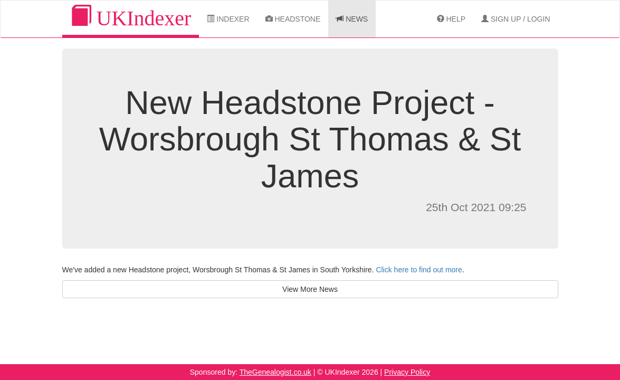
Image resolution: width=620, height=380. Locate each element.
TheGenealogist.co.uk (275, 372)
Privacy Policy (407, 372)
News (352, 19)
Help (451, 19)
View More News (310, 289)
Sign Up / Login (515, 19)
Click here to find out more (419, 269)
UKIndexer (131, 17)
